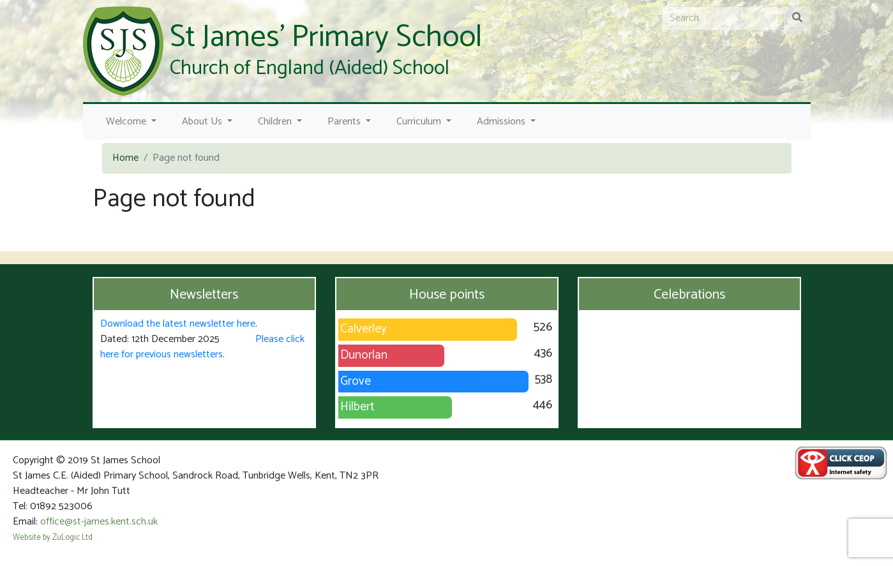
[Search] (720, 18)
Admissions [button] (502, 121)
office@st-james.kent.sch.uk (99, 521)
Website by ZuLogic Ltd (53, 537)
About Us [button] (203, 121)
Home (125, 158)
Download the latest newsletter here (177, 323)
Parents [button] (345, 121)
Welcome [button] (127, 121)
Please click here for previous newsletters (202, 347)
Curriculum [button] (420, 121)
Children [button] (276, 121)
